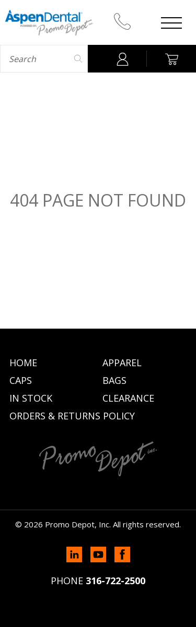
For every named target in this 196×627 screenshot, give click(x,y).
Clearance (128, 398)
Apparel (122, 362)
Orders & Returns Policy (72, 415)
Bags (114, 380)
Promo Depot (49, 22)
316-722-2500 (115, 580)
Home (23, 362)
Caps (20, 380)
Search (79, 59)
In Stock (30, 398)
